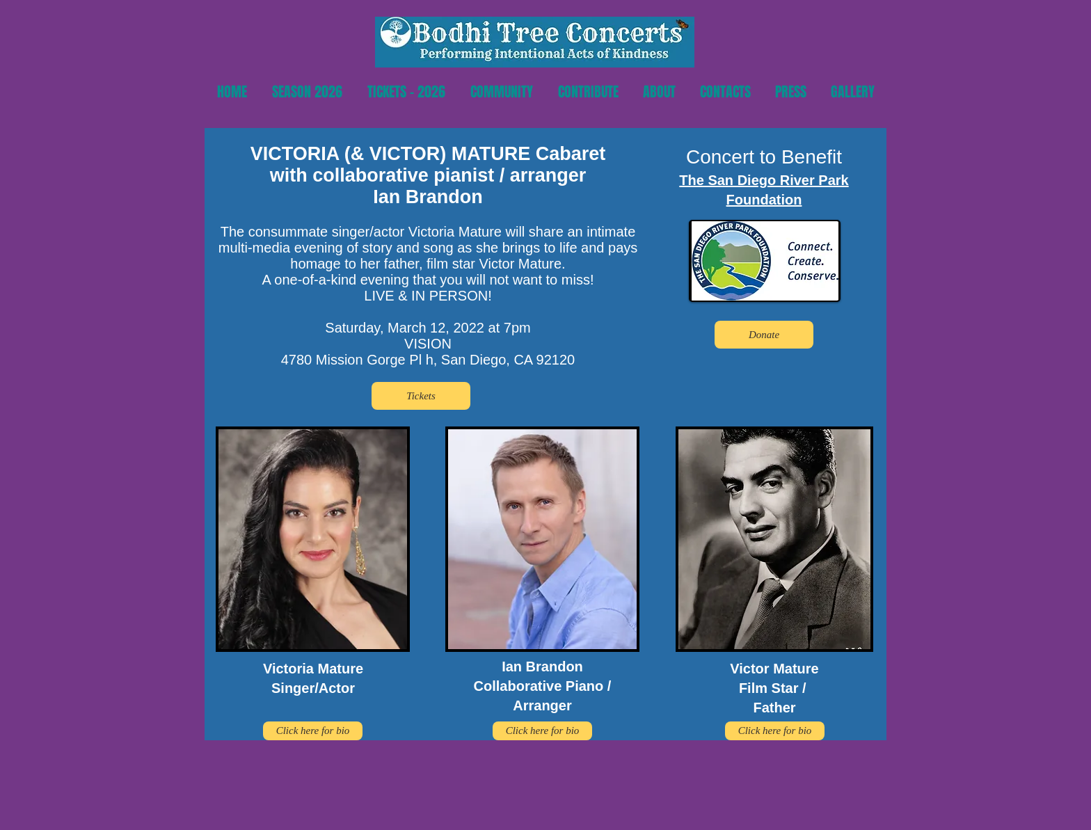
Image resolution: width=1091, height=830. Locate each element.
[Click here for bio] (313, 730)
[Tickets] (421, 396)
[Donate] (764, 335)
